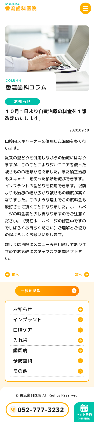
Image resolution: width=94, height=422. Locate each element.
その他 (20, 371)
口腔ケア (22, 329)
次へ (78, 274)
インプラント (27, 319)
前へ (15, 274)
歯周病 (20, 350)
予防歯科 (22, 360)
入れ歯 (20, 340)
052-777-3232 (40, 409)
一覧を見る (30, 290)
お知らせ (22, 101)
